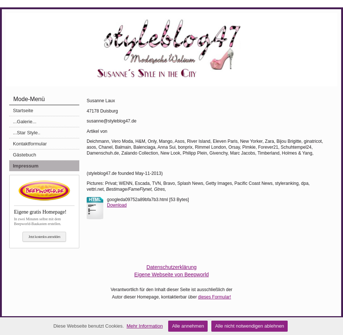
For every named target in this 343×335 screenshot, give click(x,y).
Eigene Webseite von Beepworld (171, 274)
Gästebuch (24, 155)
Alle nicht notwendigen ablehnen (249, 326)
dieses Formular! (214, 297)
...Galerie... (25, 121)
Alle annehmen (188, 326)
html (95, 199)
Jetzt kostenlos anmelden (44, 236)
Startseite (23, 110)
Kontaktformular (30, 143)
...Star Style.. (26, 132)
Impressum (25, 166)
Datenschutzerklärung (171, 267)
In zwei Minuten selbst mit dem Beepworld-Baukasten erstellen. (44, 216)
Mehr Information (145, 326)
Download (117, 205)
